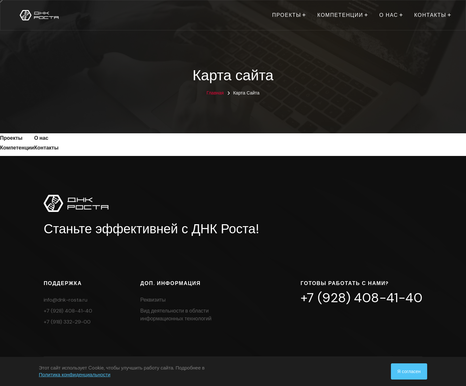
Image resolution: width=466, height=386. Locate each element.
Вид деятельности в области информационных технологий (176, 314)
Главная (215, 93)
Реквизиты (153, 299)
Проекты (286, 15)
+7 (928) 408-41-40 (68, 310)
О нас (388, 15)
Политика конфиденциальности (74, 374)
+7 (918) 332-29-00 (67, 321)
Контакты (430, 15)
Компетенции (340, 15)
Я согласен (409, 371)
